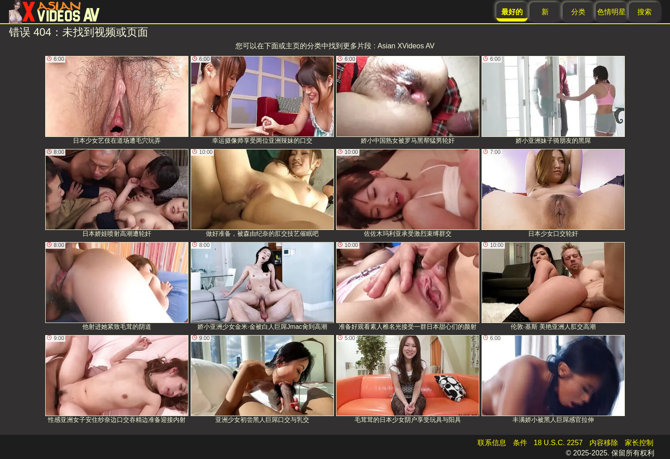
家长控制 (639, 442)
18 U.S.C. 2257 (558, 442)
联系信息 (492, 442)
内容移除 (603, 442)
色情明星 (611, 12)
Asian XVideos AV (406, 46)
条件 (520, 442)
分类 (578, 12)
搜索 (644, 12)
